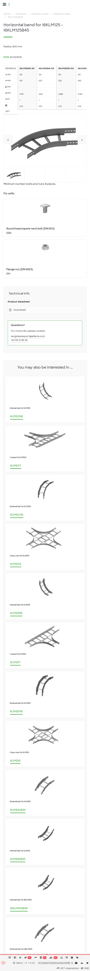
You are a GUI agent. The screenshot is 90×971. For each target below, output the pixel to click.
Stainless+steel (62, 13)
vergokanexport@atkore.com (28, 336)
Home (7, 13)
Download (20, 309)
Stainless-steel (39, 13)
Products (21, 13)
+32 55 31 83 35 (19, 340)
